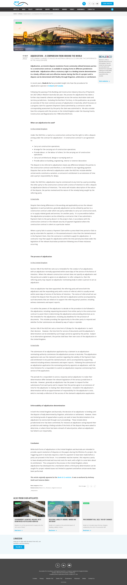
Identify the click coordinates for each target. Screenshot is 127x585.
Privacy (42, 578)
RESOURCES (56, 9)
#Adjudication (34, 490)
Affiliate (20, 14)
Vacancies (77, 578)
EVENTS (72, 9)
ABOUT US (16, 9)
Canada (60, 86)
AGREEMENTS (81, 9)
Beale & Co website (64, 477)
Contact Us (91, 578)
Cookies (35, 578)
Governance (68, 578)
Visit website (104, 81)
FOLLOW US (19, 547)
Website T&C (49, 578)
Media (84, 578)
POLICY (30, 9)
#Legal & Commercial (57, 487)
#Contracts (48, 487)
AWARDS (64, 9)
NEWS (23, 9)
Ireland (51, 86)
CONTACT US (91, 9)
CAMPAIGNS (38, 9)
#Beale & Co (42, 487)
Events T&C (59, 578)
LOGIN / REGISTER (107, 3)
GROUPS (47, 9)
